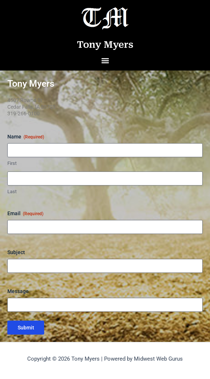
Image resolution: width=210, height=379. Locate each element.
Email (25, 213)
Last (12, 191)
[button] (105, 61)
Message (18, 291)
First (12, 163)
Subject (16, 252)
